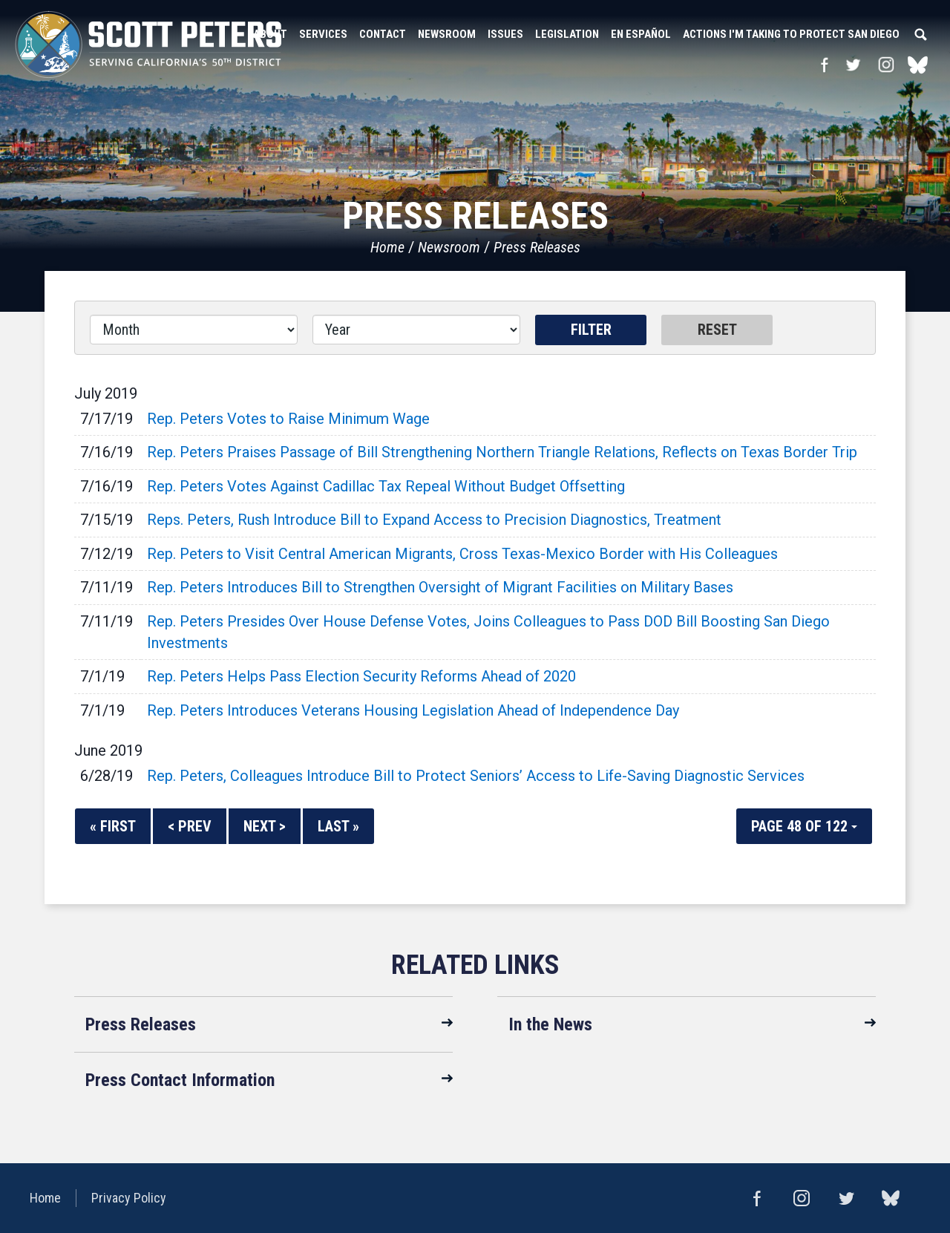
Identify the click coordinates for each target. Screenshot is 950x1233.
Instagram (886, 64)
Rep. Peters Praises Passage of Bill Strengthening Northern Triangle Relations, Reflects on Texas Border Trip (502, 452)
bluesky (918, 64)
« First (113, 826)
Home (387, 247)
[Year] (416, 329)
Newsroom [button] (447, 34)
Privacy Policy (128, 1198)
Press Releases (537, 247)
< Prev (190, 826)
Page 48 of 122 (804, 826)
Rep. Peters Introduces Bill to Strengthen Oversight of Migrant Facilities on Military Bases (440, 587)
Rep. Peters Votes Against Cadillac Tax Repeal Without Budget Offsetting (386, 486)
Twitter (853, 64)
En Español (641, 34)
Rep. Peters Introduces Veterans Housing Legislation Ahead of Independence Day (413, 710)
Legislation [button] (567, 34)
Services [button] (323, 34)
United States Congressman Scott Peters (148, 44)
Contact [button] (382, 34)
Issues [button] (505, 34)
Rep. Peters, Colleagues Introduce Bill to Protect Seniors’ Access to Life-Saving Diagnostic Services (476, 776)
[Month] (194, 329)
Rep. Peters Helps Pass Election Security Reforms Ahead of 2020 (361, 676)
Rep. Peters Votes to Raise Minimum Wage (288, 419)
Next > (264, 826)
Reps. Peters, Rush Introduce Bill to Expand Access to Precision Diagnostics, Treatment (434, 520)
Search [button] (920, 34)
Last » (338, 826)
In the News (550, 1024)
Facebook (824, 64)
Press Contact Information (180, 1080)
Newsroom (449, 247)
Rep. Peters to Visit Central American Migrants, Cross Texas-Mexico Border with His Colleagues (462, 554)
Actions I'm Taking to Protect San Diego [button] (791, 34)
